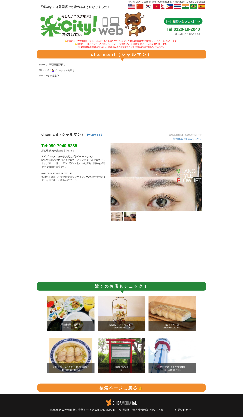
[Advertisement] (121, 104)
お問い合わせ (183, 409)
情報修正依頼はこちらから (187, 138)
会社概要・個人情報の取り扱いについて (143, 409)
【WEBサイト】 (94, 135)
